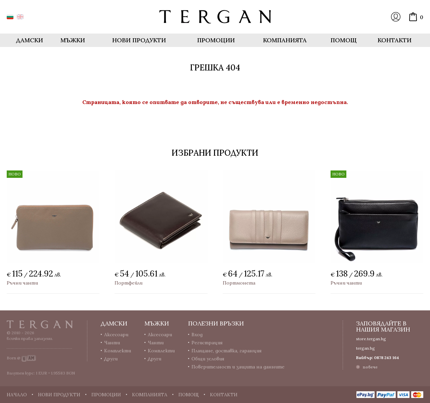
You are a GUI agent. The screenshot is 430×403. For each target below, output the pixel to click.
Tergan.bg (40, 324)
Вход (395, 16)
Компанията (285, 40)
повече (370, 366)
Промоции (216, 40)
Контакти (395, 40)
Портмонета (239, 283)
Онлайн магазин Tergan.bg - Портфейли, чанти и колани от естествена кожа (215, 16)
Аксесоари (116, 335)
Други (111, 359)
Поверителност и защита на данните (238, 367)
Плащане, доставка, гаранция (226, 351)
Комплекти (117, 351)
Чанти (112, 343)
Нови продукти (139, 40)
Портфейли (128, 283)
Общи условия (207, 359)
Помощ (344, 40)
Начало (17, 394)
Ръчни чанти (22, 283)
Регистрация (207, 343)
